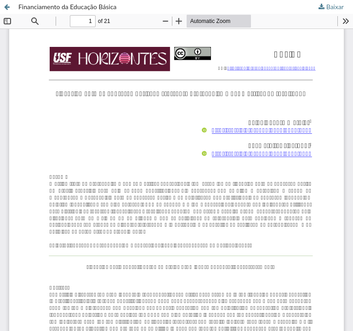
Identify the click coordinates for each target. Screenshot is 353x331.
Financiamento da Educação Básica (67, 7)
